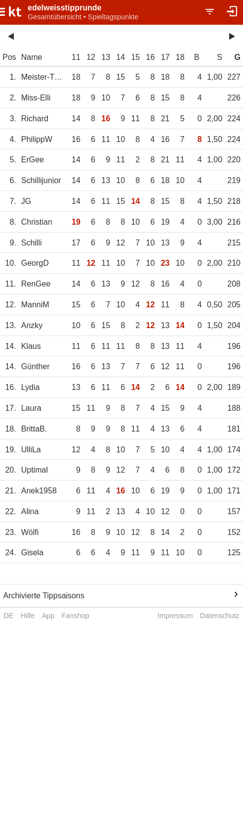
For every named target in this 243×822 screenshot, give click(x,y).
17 (165, 57)
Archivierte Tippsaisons (43, 595)
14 (120, 57)
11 (76, 57)
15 (135, 57)
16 (150, 57)
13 (105, 57)
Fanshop (75, 616)
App (48, 616)
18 (180, 57)
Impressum (175, 616)
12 (90, 57)
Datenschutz (220, 616)
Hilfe (28, 616)
